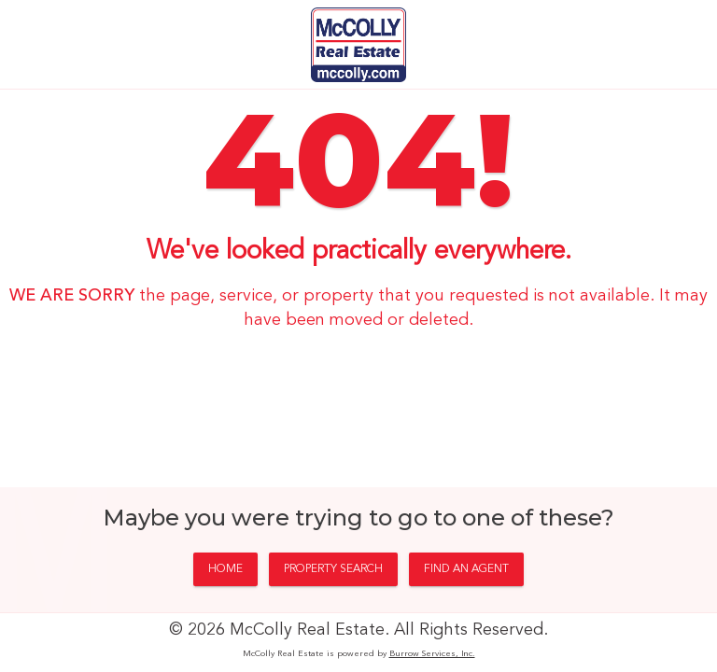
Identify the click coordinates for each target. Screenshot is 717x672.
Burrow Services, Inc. (432, 654)
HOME (225, 569)
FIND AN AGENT (466, 569)
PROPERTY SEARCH (333, 569)
